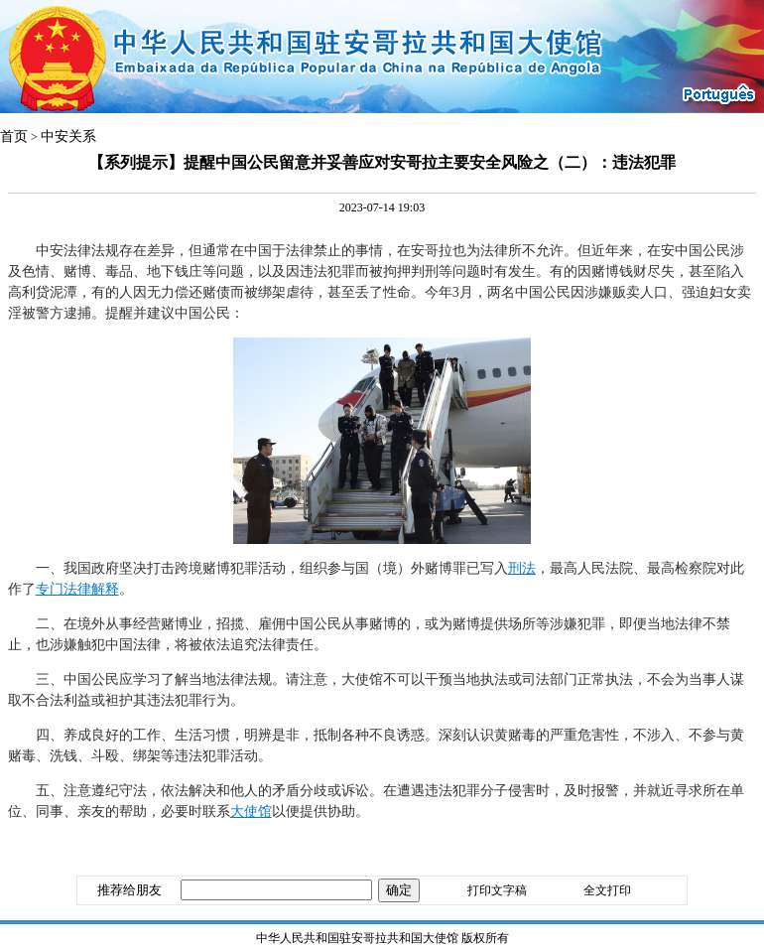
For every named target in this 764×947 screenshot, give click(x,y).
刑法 (522, 568)
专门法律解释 (77, 589)
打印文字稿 (497, 890)
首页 (14, 136)
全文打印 (607, 890)
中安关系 (68, 136)
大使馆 (251, 811)
